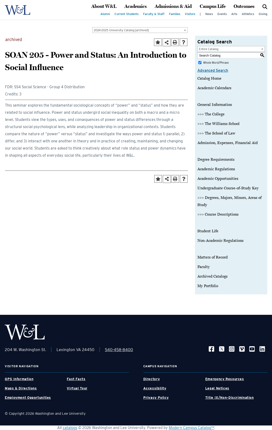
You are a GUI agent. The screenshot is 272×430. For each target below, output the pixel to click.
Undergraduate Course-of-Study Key (228, 188)
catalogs (70, 427)
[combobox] (140, 30)
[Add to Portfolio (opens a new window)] (158, 42)
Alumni (105, 14)
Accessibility (154, 388)
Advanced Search (212, 70)
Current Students (126, 14)
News (209, 14)
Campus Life (213, 6)
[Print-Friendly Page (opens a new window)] (175, 42)
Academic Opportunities (217, 178)
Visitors (190, 14)
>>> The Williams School (218, 123)
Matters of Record (212, 257)
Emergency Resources (224, 379)
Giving (263, 14)
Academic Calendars (214, 88)
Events (222, 14)
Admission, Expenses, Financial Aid (227, 142)
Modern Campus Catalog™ (191, 427)
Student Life (207, 231)
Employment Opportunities (28, 397)
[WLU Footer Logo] (25, 332)
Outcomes (244, 6)
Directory (151, 379)
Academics (135, 6)
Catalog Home (209, 78)
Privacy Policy (156, 397)
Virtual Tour (77, 388)
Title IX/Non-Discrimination (229, 397)
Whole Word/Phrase (216, 62)
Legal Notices (217, 388)
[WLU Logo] (17, 10)
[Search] (264, 6)
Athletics (248, 14)
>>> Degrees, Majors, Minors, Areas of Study (229, 201)
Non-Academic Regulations (220, 240)
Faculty (203, 266)
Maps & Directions (21, 388)
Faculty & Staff (153, 14)
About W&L (103, 6)
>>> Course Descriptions (218, 214)
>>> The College (211, 114)
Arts (234, 14)
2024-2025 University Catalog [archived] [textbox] (121, 30)
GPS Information (19, 379)
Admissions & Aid (173, 6)
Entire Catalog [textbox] (208, 49)
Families (174, 14)
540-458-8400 (119, 349)
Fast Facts (76, 379)
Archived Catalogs (212, 276)
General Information (214, 104)
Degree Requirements (216, 159)
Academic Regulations (216, 169)
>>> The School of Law (216, 133)
